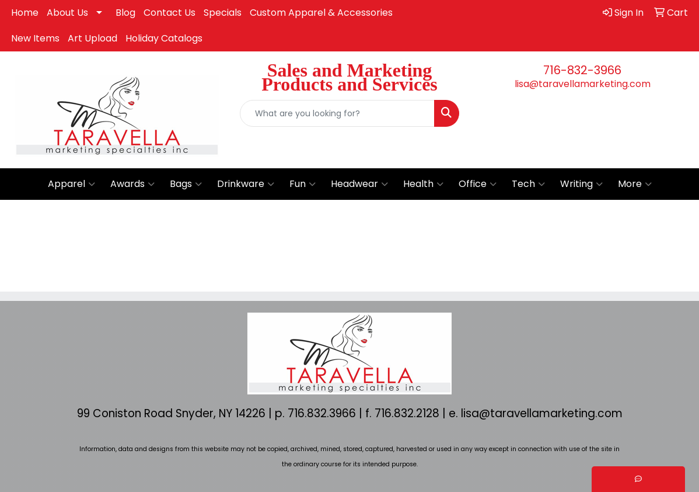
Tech (528, 184)
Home (25, 12)
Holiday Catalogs (163, 38)
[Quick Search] (337, 113)
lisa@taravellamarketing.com (583, 84)
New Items (35, 38)
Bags (186, 184)
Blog (125, 12)
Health (423, 184)
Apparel (71, 184)
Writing (581, 184)
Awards (132, 184)
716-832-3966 (582, 70)
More (635, 184)
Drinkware (245, 184)
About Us (67, 12)
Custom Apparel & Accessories (321, 12)
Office (478, 184)
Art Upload (92, 38)
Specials (223, 12)
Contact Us (169, 12)
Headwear (359, 184)
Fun (302, 184)
